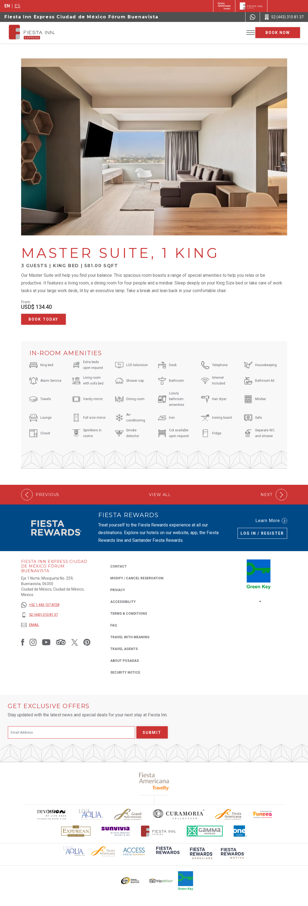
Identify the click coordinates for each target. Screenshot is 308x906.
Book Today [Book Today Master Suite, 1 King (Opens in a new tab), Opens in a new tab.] (43, 319)
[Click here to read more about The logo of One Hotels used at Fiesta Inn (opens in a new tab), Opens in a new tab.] (240, 831)
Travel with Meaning (129, 637)
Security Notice (125, 672)
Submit (152, 732)
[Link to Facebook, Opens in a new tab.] (22, 642)
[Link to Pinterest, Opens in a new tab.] (87, 642)
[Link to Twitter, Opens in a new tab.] (74, 642)
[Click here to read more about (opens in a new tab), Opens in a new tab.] (167, 854)
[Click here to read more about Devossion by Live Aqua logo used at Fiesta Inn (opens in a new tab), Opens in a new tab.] (51, 814)
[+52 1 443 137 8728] (40, 605)
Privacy (117, 589)
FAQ (113, 625)
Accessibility (123, 602)
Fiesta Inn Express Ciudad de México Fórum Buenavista (81, 16)
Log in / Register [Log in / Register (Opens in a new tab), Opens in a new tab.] (262, 533)
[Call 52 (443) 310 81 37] (284, 17)
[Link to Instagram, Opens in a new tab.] (33, 642)
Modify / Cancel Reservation (136, 578)
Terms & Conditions (128, 614)
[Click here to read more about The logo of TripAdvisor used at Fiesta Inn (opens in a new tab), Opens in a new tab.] (161, 880)
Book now (277, 32)
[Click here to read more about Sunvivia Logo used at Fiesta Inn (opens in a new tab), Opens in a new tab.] (115, 831)
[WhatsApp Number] (252, 17)
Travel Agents (124, 649)
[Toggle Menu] (250, 32)
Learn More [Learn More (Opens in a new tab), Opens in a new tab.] (271, 520)
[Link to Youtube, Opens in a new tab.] (46, 642)
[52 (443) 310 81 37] (40, 615)
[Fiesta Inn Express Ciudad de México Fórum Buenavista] (48, 32)
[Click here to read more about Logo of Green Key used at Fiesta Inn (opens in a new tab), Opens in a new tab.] (185, 880)
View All (160, 494)
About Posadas (124, 661)
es (17, 5)
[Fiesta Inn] (251, 6)
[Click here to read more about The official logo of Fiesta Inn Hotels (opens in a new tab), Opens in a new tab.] (158, 831)
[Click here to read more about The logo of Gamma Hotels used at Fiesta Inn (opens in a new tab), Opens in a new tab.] (205, 831)
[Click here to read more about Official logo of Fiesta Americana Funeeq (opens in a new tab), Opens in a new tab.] (263, 814)
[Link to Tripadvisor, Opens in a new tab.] (61, 642)
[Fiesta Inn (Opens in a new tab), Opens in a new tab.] (224, 6)
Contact (118, 566)
